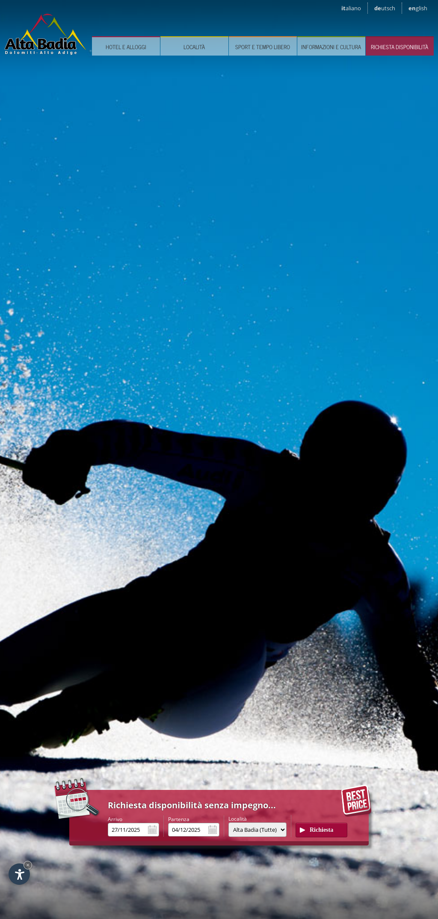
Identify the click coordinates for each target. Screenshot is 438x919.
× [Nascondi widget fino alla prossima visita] (28, 865)
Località (194, 46)
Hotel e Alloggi (126, 46)
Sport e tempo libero (262, 46)
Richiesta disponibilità (399, 46)
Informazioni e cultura (331, 46)
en (417, 8)
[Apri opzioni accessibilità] (19, 874)
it (351, 8)
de (384, 8)
